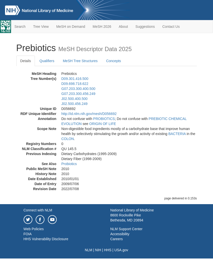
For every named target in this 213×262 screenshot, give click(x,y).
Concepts (113, 61)
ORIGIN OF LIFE (102, 124)
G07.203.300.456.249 (78, 94)
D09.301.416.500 (74, 79)
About (123, 27)
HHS (108, 250)
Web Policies (34, 229)
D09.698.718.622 (74, 84)
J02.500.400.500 (74, 99)
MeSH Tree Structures (80, 61)
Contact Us (171, 27)
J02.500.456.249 (74, 104)
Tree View (41, 27)
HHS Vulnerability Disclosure (46, 239)
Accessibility (119, 234)
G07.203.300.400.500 (78, 89)
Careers (116, 239)
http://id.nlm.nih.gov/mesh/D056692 (89, 114)
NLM (88, 250)
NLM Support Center (126, 229)
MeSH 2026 (102, 27)
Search (20, 27)
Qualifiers (46, 61)
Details (25, 61)
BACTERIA (177, 134)
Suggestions (145, 27)
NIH (98, 250)
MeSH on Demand (70, 27)
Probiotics (69, 164)
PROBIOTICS (104, 119)
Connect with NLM (38, 210)
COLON (67, 139)
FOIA (28, 234)
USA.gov (121, 250)
